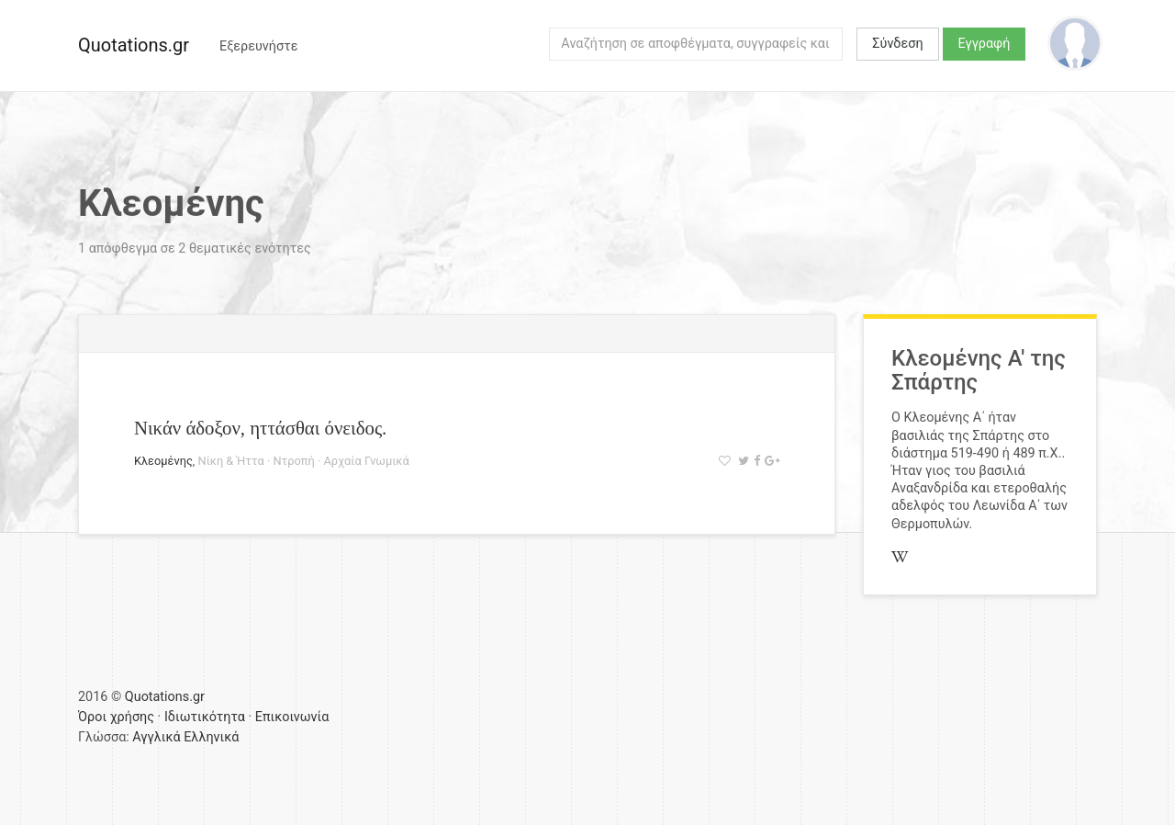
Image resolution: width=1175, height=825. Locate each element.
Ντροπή (293, 461)
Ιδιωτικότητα (204, 717)
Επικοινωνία (292, 717)
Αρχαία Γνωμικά (365, 461)
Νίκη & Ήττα (231, 461)
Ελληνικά (211, 737)
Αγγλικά (156, 737)
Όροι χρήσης (116, 717)
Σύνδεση (897, 43)
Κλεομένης (163, 461)
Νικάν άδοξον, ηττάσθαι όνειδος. (260, 427)
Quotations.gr (133, 45)
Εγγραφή (984, 43)
